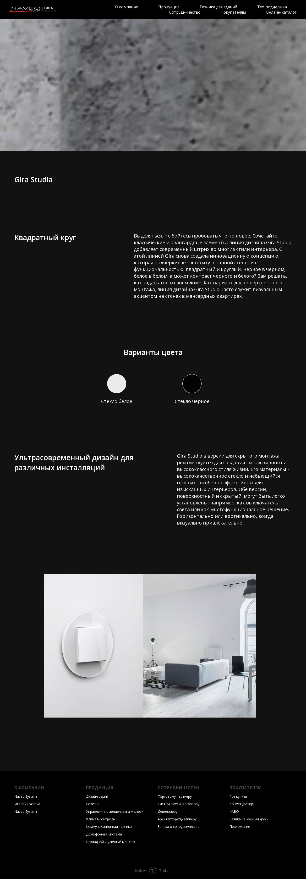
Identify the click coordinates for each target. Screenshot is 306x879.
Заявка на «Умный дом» (249, 819)
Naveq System (25, 796)
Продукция (168, 7)
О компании (126, 7)
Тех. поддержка (272, 7)
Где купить (238, 796)
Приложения (240, 826)
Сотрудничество (185, 12)
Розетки (92, 804)
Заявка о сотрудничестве (178, 826)
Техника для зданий (218, 7)
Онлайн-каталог (281, 12)
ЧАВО (234, 811)
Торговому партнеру (175, 796)
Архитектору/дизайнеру (177, 819)
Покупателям (233, 12)
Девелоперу (167, 811)
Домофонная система (104, 834)
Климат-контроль (100, 819)
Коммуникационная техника (109, 826)
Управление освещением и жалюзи (114, 811)
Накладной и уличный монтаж (110, 842)
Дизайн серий (97, 796)
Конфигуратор (241, 804)
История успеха (27, 804)
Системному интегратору (178, 804)
